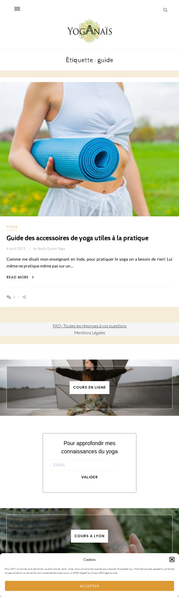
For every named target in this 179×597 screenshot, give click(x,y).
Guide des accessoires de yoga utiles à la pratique (77, 238)
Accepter (89, 586)
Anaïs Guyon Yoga (51, 248)
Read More (20, 277)
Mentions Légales (89, 332)
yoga (12, 226)
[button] (172, 559)
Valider (89, 477)
